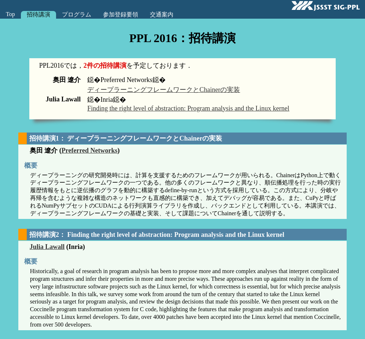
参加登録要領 (120, 14)
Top (10, 14)
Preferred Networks (90, 150)
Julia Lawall (47, 246)
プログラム (76, 14)
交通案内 (161, 14)
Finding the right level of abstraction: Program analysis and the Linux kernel (188, 108)
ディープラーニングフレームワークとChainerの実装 (163, 89)
